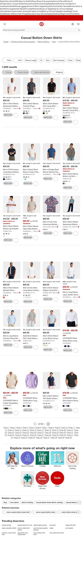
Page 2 (12, 427)
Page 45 (31, 437)
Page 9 (57, 427)
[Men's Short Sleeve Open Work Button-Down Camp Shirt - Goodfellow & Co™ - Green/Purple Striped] (31, 227)
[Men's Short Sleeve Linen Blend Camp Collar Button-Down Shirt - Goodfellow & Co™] (51, 337)
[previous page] (35, 424)
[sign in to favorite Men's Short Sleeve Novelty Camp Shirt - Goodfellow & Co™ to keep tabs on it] (75, 122)
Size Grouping (58, 60)
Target (5, 42)
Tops (54, 42)
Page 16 (33, 430)
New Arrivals (23, 11)
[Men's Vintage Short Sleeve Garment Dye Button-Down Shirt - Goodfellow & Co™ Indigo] (51, 170)
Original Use (67, 179)
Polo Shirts (14, 502)
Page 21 (70, 430)
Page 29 (55, 432)
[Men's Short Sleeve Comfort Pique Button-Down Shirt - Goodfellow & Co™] (31, 104)
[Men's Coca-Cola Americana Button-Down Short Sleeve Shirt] (51, 223)
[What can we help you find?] (41, 30)
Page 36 (33, 435)
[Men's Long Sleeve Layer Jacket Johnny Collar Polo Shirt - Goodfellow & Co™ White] (71, 293)
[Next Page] (79, 502)
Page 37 (40, 435)
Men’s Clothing (43, 42)
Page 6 (38, 427)
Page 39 (55, 435)
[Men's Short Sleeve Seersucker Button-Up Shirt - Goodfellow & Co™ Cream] (11, 104)
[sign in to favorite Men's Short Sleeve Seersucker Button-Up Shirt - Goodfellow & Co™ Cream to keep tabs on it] (16, 115)
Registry (50, 14)
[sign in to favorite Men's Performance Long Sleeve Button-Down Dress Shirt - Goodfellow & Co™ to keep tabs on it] (16, 184)
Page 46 (39, 437)
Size (47, 60)
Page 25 (25, 432)
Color (70, 60)
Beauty (55, 4)
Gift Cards (28, 9)
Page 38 (48, 435)
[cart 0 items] (78, 24)
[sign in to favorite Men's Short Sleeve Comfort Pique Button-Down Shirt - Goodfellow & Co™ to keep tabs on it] (36, 118)
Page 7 (44, 427)
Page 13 (11, 430)
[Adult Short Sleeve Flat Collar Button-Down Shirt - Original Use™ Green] (31, 337)
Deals (8, 11)
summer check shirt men (9, 533)
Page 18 (48, 430)
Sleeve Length (31, 60)
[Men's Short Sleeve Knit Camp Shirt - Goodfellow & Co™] (51, 104)
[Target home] (41, 24)
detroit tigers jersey (40, 525)
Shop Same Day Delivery (37, 14)
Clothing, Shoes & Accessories (41, 1)
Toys (47, 6)
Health (10, 6)
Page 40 (62, 435)
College (57, 11)
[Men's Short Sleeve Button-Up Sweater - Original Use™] (11, 227)
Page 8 (51, 427)
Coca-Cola (46, 227)
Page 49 (61, 437)
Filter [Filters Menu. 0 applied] (7, 60)
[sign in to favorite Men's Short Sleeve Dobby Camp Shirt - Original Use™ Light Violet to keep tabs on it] (56, 299)
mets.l (51, 528)
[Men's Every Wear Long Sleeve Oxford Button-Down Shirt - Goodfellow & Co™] (31, 289)
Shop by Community (60, 9)
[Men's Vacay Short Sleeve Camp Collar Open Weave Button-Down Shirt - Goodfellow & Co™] (31, 170)
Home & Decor (59, 1)
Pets (34, 9)
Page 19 (55, 430)
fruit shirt (52, 525)
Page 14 (18, 430)
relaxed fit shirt (70, 525)
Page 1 (6, 427)
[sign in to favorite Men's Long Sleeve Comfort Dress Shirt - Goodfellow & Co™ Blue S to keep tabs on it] (16, 345)
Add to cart (8, 115)
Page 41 (70, 435)
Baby (50, 4)
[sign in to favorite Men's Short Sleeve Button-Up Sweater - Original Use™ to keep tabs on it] (16, 240)
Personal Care (63, 4)
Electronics (53, 6)
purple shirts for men (25, 525)
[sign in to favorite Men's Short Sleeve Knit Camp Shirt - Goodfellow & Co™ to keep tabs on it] (56, 118)
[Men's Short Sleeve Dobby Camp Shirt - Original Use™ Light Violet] (51, 289)
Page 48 (54, 437)
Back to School (48, 11)
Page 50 (68, 437)
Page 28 (48, 432)
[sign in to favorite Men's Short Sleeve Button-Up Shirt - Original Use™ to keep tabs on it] (75, 188)
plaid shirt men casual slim (23, 533)
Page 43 (17, 437)
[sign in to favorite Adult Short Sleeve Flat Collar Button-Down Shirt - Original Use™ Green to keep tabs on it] (36, 347)
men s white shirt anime (24, 529)
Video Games (63, 6)
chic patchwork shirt (56, 533)
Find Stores (75, 14)
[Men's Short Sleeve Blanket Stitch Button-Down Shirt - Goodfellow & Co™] (11, 289)
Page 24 (18, 432)
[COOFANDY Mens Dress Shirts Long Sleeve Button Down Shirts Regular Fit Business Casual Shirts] (71, 339)
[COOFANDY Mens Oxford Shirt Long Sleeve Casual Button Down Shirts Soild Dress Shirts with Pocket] (31, 399)
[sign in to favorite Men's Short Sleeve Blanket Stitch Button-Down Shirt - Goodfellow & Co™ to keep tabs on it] (16, 302)
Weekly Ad (8, 14)
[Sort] (18, 60)
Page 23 (11, 432)
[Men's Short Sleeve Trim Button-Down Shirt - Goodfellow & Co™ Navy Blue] (51, 397)
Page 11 (71, 427)
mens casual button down (44, 512)
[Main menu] (4, 24)
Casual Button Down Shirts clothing (49, 502)
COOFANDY (67, 343)
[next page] (48, 424)
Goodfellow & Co (8, 108)
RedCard (57, 14)
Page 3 (19, 427)
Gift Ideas (20, 9)
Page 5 (32, 427)
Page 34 (18, 435)
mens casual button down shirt (16, 512)
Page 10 (64, 427)
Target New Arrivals (7, 1)
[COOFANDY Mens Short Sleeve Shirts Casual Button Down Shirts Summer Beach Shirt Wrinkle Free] (71, 399)
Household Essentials (39, 4)
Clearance (14, 11)
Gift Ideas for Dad (22, 1)
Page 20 (62, 430)
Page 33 (11, 435)
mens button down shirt (68, 512)
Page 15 (25, 430)
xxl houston (69, 528)
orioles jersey (6, 525)
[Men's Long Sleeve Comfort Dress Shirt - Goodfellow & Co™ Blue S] (11, 337)
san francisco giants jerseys (41, 529)
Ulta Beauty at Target (44, 9)
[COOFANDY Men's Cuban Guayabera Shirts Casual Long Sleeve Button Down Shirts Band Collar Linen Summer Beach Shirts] (11, 401)
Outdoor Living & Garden (14, 4)
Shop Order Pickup (20, 14)
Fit (41, 60)
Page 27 (40, 432)
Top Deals (64, 11)
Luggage (23, 6)
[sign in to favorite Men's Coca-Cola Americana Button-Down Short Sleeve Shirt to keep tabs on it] (56, 233)
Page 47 (46, 437)
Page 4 (25, 427)
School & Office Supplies (36, 6)
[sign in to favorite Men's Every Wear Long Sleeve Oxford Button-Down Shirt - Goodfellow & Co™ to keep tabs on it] (36, 302)
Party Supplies (10, 9)
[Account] (72, 24)
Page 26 (33, 432)
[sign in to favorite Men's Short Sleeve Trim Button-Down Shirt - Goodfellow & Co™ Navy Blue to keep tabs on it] (56, 407)
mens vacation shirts (9, 528)
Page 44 (24, 437)
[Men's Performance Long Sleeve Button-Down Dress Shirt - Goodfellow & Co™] (11, 170)
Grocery (27, 4)
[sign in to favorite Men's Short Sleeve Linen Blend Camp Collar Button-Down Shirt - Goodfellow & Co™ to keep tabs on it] (56, 350)
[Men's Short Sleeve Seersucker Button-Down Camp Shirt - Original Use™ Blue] (71, 223)
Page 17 (40, 430)
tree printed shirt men (39, 533)
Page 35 (25, 435)
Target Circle (66, 14)
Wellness (16, 6)
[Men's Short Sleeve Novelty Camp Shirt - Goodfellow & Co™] (71, 109)
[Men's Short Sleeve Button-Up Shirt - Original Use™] (71, 175)
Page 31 (70, 432)
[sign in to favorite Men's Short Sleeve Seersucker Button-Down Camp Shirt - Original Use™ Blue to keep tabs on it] (75, 233)
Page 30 (62, 432)
